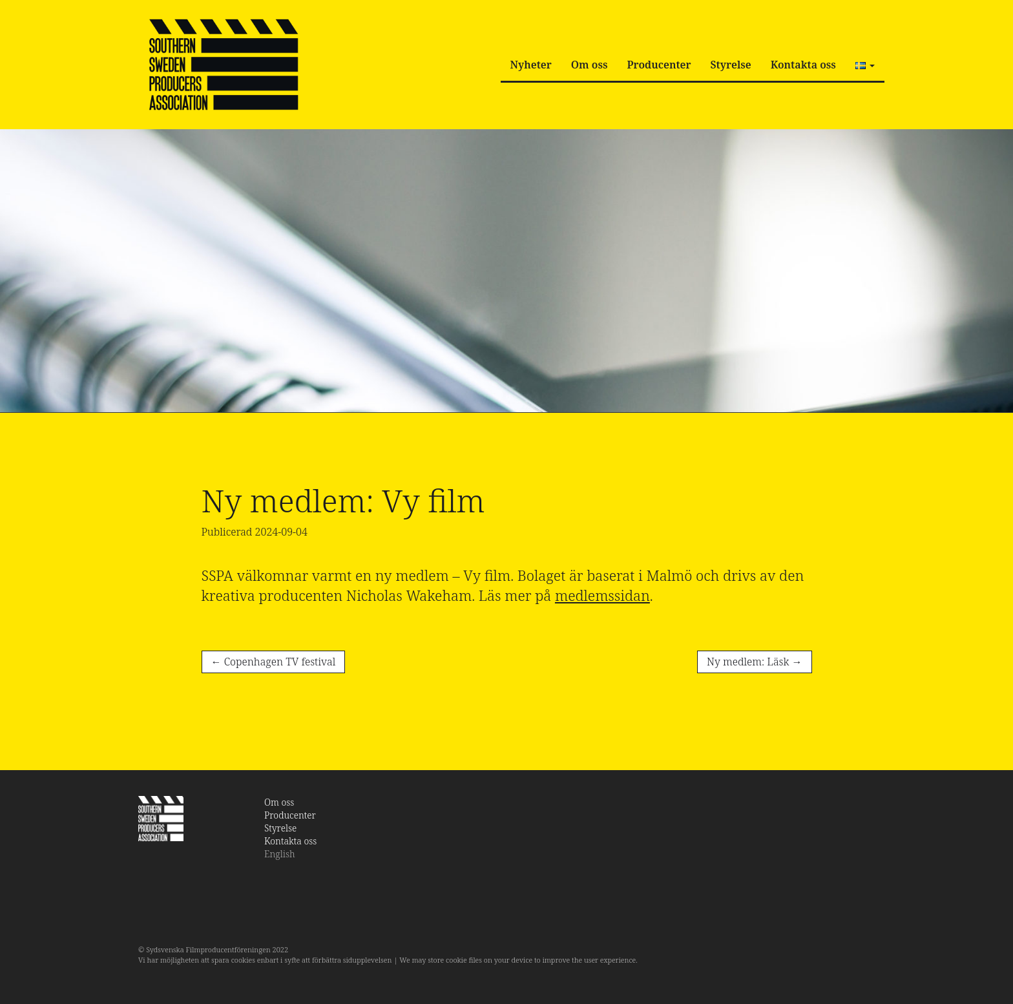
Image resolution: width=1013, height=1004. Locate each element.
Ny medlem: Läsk (754, 661)
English (279, 854)
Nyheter (531, 65)
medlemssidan (602, 595)
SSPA (223, 64)
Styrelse (731, 65)
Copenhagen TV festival (273, 661)
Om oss (589, 65)
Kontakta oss (803, 65)
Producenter (659, 65)
